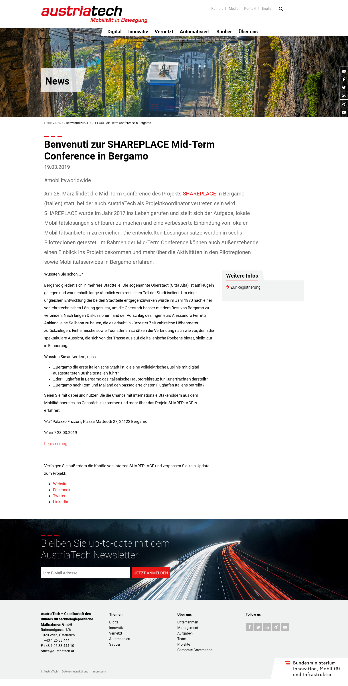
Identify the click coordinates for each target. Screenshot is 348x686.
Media (234, 8)
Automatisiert (195, 31)
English (267, 8)
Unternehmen (187, 622)
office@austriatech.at (57, 651)
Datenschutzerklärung (75, 671)
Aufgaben (185, 633)
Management (187, 628)
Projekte (183, 644)
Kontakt (250, 8)
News (59, 123)
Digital (114, 31)
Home (48, 123)
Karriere (217, 8)
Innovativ (138, 31)
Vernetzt (164, 31)
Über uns (248, 31)
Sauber (224, 31)
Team (181, 639)
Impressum (99, 671)
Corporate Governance (194, 650)
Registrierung (55, 443)
